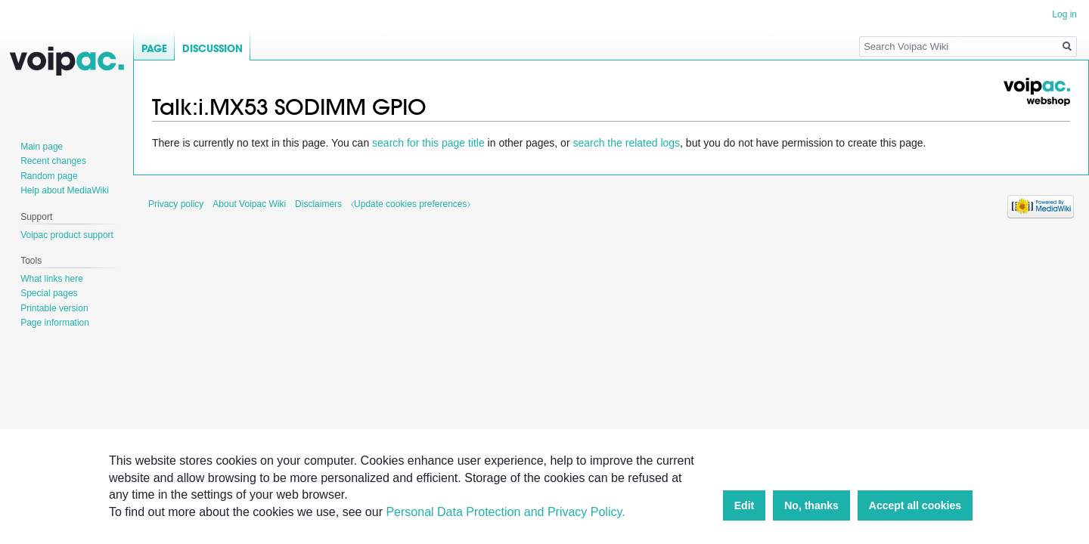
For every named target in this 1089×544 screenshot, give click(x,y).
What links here (51, 279)
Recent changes (53, 161)
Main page (41, 146)
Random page (48, 176)
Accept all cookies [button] (915, 505)
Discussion (212, 48)
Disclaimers (318, 204)
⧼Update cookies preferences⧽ (410, 204)
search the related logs (626, 143)
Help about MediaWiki (64, 190)
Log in (1064, 14)
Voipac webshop (1036, 92)
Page (154, 48)
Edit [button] (744, 505)
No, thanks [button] (811, 505)
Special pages (48, 293)
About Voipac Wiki (249, 204)
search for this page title (428, 143)
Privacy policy (175, 204)
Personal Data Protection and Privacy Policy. (505, 511)
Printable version (54, 308)
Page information (54, 322)
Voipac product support (66, 235)
